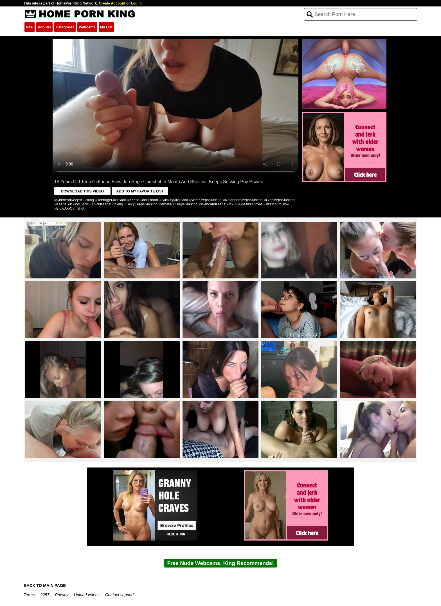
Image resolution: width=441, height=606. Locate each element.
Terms (29, 595)
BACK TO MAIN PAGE (45, 585)
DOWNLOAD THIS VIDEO (82, 191)
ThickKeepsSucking (107, 204)
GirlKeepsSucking (280, 200)
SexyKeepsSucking (142, 204)
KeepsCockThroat (143, 200)
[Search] (361, 14)
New (29, 27)
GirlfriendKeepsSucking (75, 200)
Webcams (87, 27)
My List (106, 27)
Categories (65, 27)
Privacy (61, 595)
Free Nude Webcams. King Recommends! (220, 563)
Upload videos (87, 595)
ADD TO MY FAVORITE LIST (140, 191)
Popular (44, 27)
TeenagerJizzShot (111, 200)
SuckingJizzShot (174, 200)
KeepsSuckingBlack (72, 204)
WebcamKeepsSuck (217, 204)
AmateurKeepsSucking (179, 204)
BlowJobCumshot (70, 208)
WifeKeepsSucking (206, 200)
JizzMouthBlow (277, 204)
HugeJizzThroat (249, 204)
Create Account (112, 3)
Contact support (119, 595)
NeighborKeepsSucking (244, 200)
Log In (136, 3)
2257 (44, 595)
